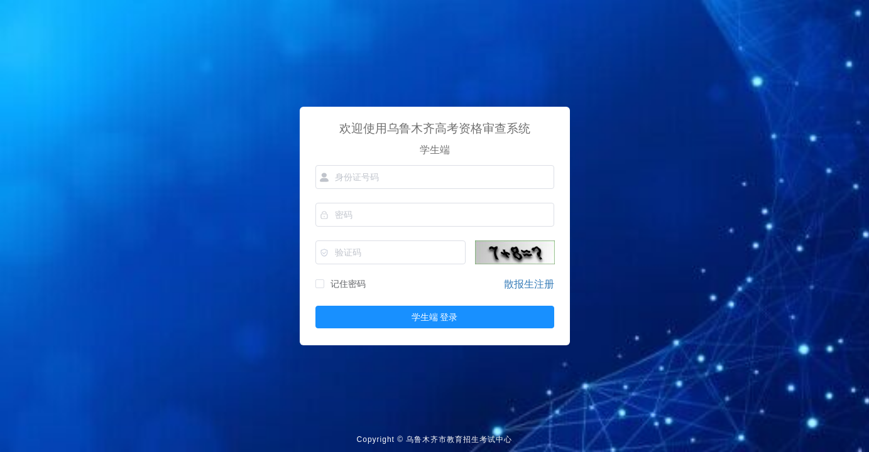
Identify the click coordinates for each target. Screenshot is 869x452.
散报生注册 (529, 284)
